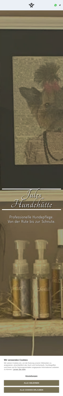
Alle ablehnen (31, 383)
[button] (3, 5)
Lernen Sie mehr (19, 369)
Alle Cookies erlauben (31, 390)
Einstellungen (31, 376)
